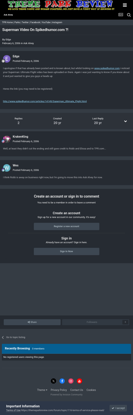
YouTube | (47, 22)
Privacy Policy (59, 389)
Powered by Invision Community (66, 394)
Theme (42, 389)
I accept (118, 408)
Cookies (91, 389)
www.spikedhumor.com (107, 68)
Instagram (57, 22)
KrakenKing (20, 136)
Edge (8, 39)
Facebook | (36, 22)
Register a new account (66, 226)
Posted (26, 61)
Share (32, 322)
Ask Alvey (28, 43)
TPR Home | (7, 22)
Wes (16, 165)
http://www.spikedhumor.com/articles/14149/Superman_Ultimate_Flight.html (45, 101)
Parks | (18, 22)
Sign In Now (66, 251)
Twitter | (26, 22)
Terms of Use (13, 410)
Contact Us (76, 389)
